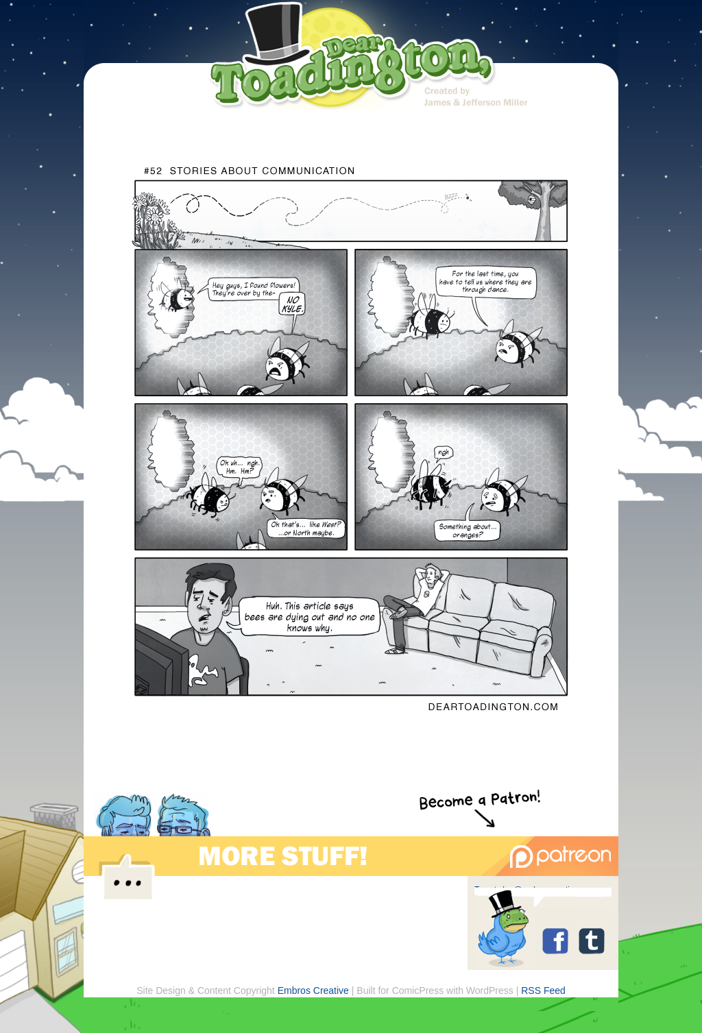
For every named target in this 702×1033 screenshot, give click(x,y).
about (298, 132)
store (503, 132)
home (195, 132)
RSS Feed (543, 990)
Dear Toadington (353, 58)
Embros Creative (313, 990)
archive (401, 132)
